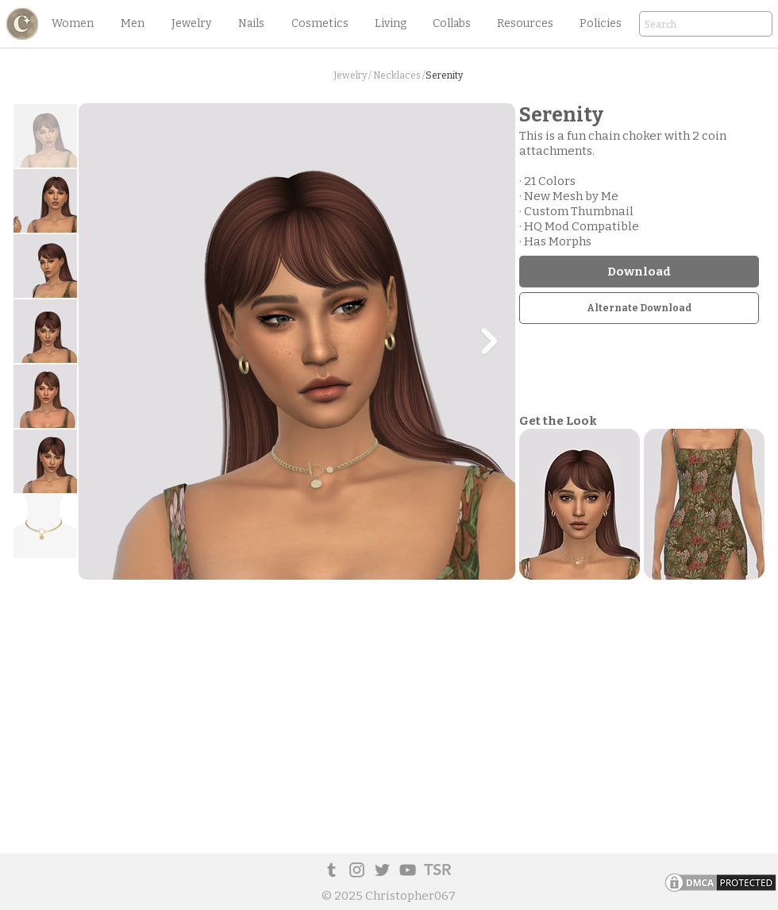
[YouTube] (408, 870)
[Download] (639, 271)
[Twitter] (382, 870)
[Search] (683, 25)
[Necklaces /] (399, 76)
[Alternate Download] (639, 308)
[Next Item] (489, 341)
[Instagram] (357, 870)
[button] (72, 23)
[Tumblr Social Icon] (331, 870)
